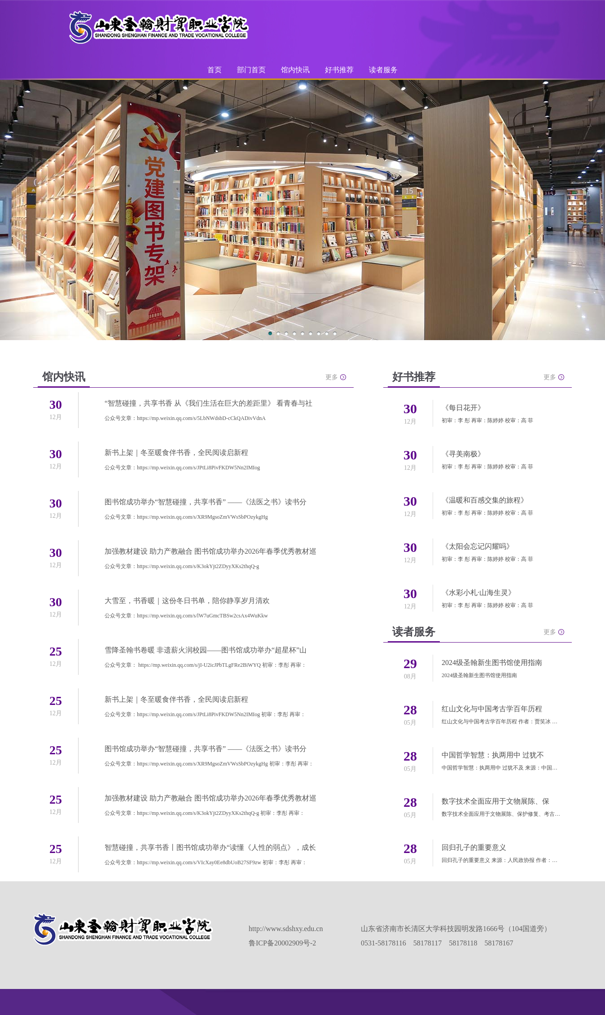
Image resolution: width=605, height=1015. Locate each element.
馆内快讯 (295, 70)
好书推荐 (339, 70)
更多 (331, 377)
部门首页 (251, 70)
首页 (214, 70)
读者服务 (383, 70)
